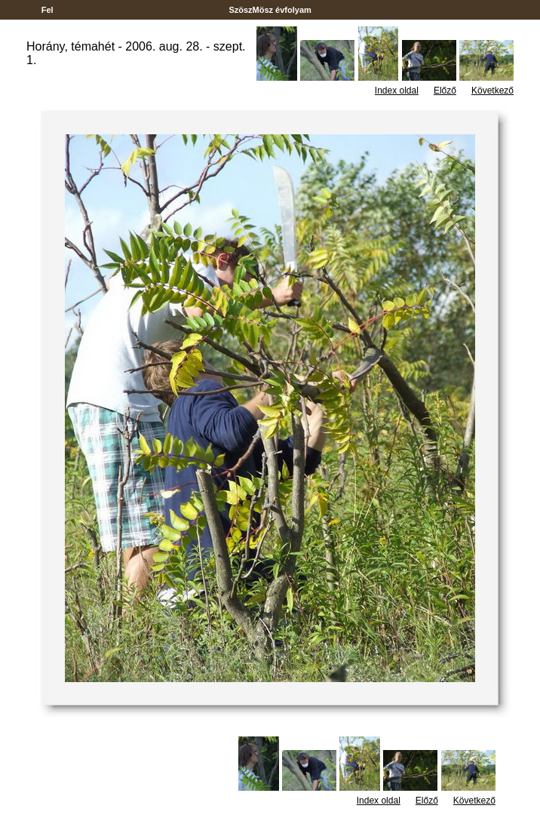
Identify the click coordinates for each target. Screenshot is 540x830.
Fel (47, 9)
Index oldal (397, 90)
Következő (492, 90)
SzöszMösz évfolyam (270, 9)
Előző (445, 90)
